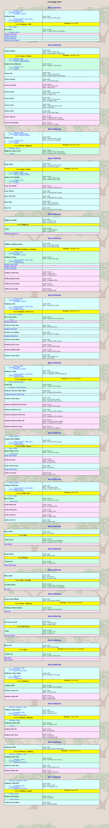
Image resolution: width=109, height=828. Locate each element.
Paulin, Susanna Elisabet (22, 64)
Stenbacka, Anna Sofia (11, 332)
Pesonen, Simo (18, 11)
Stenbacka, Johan (15, 685)
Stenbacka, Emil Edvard (11, 346)
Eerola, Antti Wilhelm (16, 394)
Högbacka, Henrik (15, 153)
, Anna (16, 72)
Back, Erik (17, 692)
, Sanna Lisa (13, 468)
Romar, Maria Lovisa (10, 581)
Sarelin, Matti (14, 449)
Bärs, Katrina (8, 560)
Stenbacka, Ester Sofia (11, 36)
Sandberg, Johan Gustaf (11, 273)
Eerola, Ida (7, 627)
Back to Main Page (54, 7)
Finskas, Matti (14, 815)
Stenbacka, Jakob (15, 13)
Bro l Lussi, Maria (9, 651)
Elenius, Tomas (19, 61)
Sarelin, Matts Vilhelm (11, 470)
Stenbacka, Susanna (20, 14)
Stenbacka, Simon (15, 739)
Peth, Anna (7, 605)
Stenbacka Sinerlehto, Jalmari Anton (14, 407)
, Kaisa (11, 159)
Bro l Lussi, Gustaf (15, 325)
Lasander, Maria (14, 34)
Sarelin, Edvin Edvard (11, 483)
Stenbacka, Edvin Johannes (12, 42)
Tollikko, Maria (19, 23)
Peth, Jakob (13, 28)
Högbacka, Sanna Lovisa (11, 240)
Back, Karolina (9, 675)
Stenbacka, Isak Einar (10, 38)
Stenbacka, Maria (15, 731)
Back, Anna (8, 673)
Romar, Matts (13, 462)
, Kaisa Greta (13, 517)
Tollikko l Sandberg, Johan (18, 724)
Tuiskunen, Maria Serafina (17, 400)
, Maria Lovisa (14, 820)
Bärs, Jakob (13, 511)
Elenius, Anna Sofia (15, 21)
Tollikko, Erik (19, 69)
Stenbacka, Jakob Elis (10, 40)
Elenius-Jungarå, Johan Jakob (23, 20)
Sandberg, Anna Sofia (10, 275)
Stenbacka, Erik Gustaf (11, 339)
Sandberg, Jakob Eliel (10, 277)
